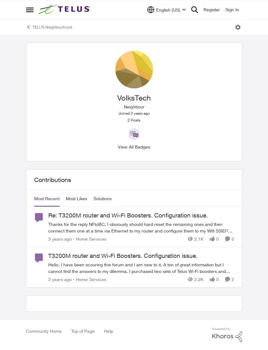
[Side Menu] (30, 9)
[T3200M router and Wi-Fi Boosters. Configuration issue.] (141, 267)
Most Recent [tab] (47, 198)
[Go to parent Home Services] (89, 239)
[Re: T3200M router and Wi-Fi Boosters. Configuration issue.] (141, 227)
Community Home (44, 331)
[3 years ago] (60, 239)
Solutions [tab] (102, 198)
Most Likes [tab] (76, 198)
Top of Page (83, 331)
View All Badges (134, 146)
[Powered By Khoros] (227, 335)
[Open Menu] (238, 27)
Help (108, 331)
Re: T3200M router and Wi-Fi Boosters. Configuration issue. (128, 215)
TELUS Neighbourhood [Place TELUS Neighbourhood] (49, 26)
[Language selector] (167, 9)
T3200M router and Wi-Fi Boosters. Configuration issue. (122, 255)
